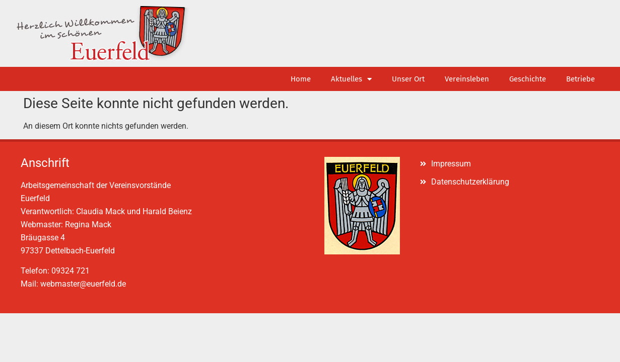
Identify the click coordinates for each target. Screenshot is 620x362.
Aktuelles (351, 79)
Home (301, 78)
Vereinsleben (467, 78)
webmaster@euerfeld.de (83, 284)
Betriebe (580, 78)
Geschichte (527, 78)
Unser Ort (408, 78)
